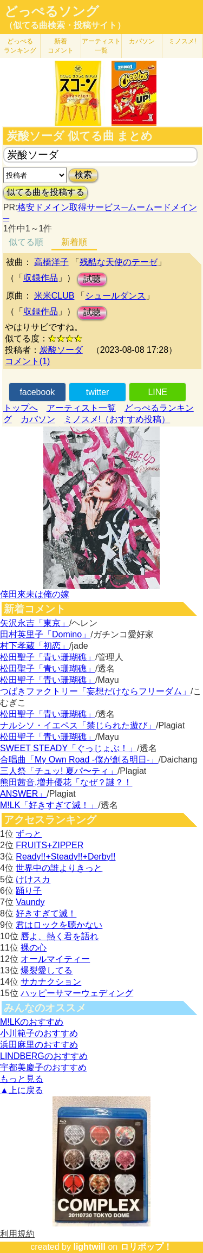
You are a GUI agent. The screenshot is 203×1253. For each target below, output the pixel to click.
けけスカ (33, 879)
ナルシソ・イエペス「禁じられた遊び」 (78, 725)
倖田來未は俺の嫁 (34, 594)
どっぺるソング (51, 11)
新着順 (74, 242)
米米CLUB (54, 295)
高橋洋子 (51, 262)
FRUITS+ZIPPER (49, 845)
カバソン (142, 41)
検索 (83, 174)
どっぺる (20, 45)
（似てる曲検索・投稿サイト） (65, 25)
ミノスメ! (182, 41)
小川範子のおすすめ (39, 1033)
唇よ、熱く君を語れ (60, 936)
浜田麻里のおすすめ (39, 1044)
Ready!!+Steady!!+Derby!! (65, 856)
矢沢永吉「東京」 (34, 623)
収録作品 (40, 277)
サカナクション (51, 981)
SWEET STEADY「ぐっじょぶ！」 (68, 748)
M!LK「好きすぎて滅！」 (49, 805)
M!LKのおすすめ (31, 1021)
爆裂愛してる (47, 970)
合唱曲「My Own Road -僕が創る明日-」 (79, 759)
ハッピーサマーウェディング (77, 993)
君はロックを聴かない (59, 924)
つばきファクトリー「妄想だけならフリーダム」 (95, 691)
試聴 (92, 278)
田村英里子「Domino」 (45, 634)
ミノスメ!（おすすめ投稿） (117, 419)
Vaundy (30, 902)
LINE (157, 392)
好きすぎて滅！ (46, 913)
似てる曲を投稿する (45, 192)
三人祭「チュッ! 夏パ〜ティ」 (58, 771)
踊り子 (29, 890)
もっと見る (21, 1078)
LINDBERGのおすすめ (44, 1056)
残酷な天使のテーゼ (119, 262)
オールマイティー (55, 959)
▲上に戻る (21, 1090)
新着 (61, 45)
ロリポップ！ (146, 1246)
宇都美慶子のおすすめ (43, 1067)
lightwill (89, 1246)
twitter (97, 392)
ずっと (29, 833)
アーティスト (101, 45)
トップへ (20, 407)
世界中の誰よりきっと (59, 868)
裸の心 (34, 947)
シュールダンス (115, 295)
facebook (37, 392)
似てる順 (26, 242)
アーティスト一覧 (81, 407)
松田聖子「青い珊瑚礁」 (47, 657)
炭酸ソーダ (61, 349)
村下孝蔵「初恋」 (34, 645)
